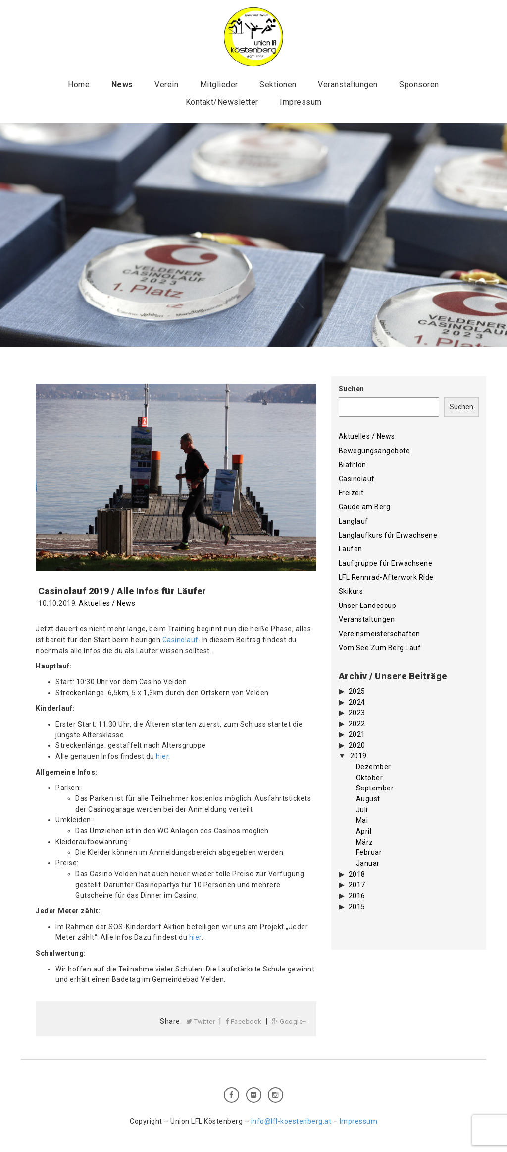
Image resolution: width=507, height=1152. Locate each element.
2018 (357, 874)
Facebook (243, 1021)
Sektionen (278, 84)
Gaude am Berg (365, 507)
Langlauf (353, 521)
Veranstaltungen (348, 84)
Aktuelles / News (107, 603)
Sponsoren (419, 84)
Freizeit (351, 493)
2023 (357, 713)
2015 (357, 906)
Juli (362, 810)
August (368, 799)
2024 (357, 702)
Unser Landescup (368, 605)
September (375, 788)
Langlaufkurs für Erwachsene (388, 535)
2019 (358, 756)
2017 (357, 885)
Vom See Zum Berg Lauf (380, 648)
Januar (368, 863)
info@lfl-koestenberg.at (291, 1121)
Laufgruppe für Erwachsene (386, 563)
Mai (362, 820)
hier (162, 756)
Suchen (351, 389)
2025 (357, 691)
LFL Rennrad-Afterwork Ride (386, 577)
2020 (357, 745)
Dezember (373, 767)
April (364, 831)
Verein (166, 84)
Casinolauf (180, 640)
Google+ (289, 1021)
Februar (369, 852)
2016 (357, 896)
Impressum (301, 102)
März (364, 842)
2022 (357, 724)
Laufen (350, 549)
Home (79, 84)
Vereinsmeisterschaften (379, 634)
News (122, 84)
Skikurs (351, 591)
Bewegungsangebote (374, 451)
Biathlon (352, 465)
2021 (357, 734)
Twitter (200, 1021)
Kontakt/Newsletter (222, 102)
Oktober (369, 778)
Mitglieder (219, 84)
